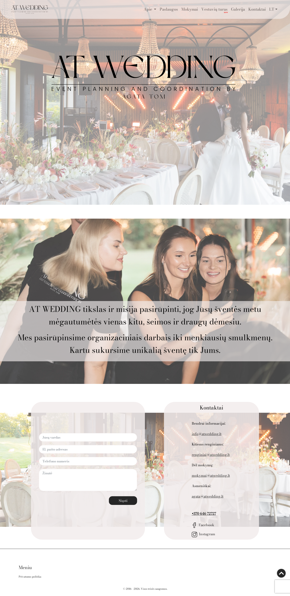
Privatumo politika (30, 577)
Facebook (203, 524)
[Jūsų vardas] (88, 437)
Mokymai (189, 9)
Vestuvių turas (214, 9)
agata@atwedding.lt (207, 496)
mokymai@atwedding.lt (211, 475)
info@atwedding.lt (206, 433)
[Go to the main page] (30, 9)
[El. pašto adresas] (88, 449)
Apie (148, 9)
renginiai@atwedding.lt (211, 454)
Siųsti (123, 500)
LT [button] (271, 9)
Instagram (203, 534)
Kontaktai (257, 9)
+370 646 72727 (204, 513)
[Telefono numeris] (88, 461)
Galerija (238, 9)
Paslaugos (169, 9)
